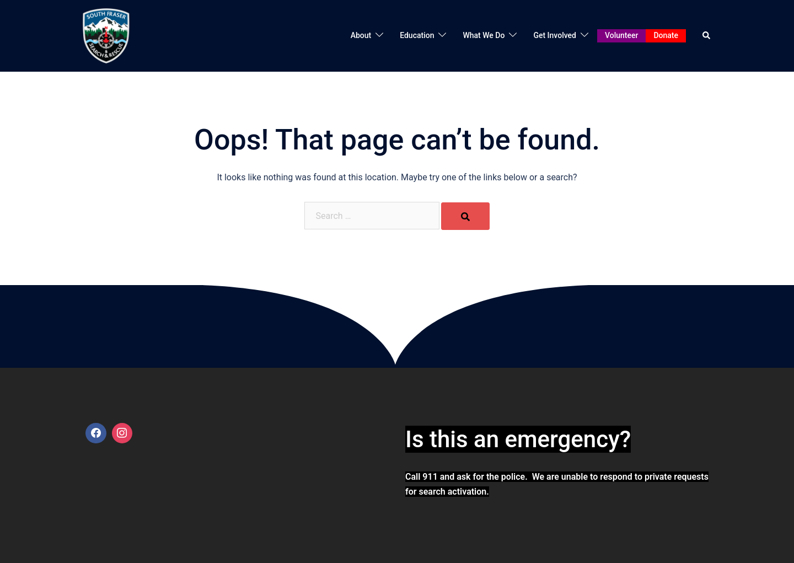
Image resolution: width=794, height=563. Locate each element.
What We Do (484, 35)
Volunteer (621, 35)
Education (417, 35)
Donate (665, 35)
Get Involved (554, 35)
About (361, 35)
